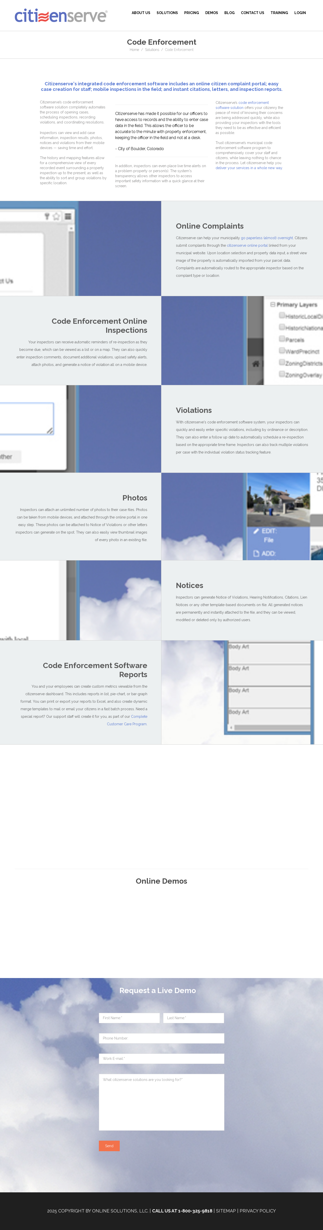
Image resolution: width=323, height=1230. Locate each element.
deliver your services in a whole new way (249, 168)
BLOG (229, 13)
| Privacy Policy (256, 1210)
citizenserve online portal (247, 245)
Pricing (191, 13)
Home (134, 50)
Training (279, 13)
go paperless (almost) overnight (267, 238)
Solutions (167, 13)
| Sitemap (225, 1210)
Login (300, 13)
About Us (141, 13)
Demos (211, 13)
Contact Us (252, 13)
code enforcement (124, 83)
